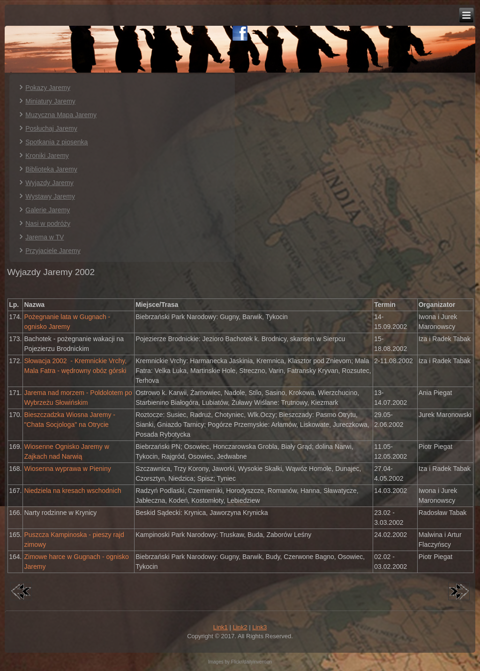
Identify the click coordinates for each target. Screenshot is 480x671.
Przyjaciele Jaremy (52, 250)
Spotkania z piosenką (56, 142)
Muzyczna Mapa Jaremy (61, 115)
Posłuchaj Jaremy (51, 128)
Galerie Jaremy (47, 210)
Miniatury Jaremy (50, 101)
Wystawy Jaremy (50, 196)
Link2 (239, 627)
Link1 (220, 627)
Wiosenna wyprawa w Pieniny (67, 468)
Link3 (259, 627)
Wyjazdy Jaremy (49, 182)
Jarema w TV (44, 237)
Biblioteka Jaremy (51, 169)
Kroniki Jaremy (47, 155)
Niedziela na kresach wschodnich (72, 490)
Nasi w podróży (47, 223)
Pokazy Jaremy (47, 87)
